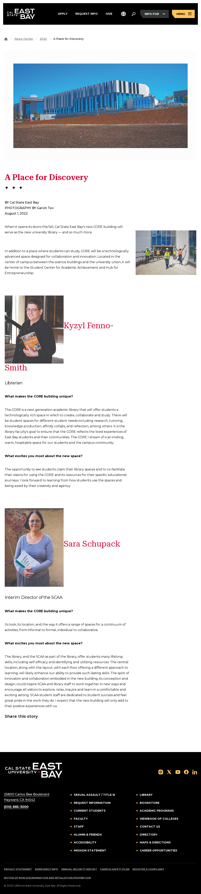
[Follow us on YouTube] (177, 772)
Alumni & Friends (88, 834)
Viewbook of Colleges (159, 818)
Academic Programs (157, 810)
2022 (43, 39)
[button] (123, 14)
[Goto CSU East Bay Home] (6, 39)
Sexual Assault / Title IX (94, 795)
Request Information (92, 803)
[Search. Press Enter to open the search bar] (133, 14)
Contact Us (150, 826)
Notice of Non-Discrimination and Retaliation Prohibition (47, 877)
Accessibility (85, 842)
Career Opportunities (158, 850)
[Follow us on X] (169, 772)
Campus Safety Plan (114, 869)
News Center (23, 39)
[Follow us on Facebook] (186, 772)
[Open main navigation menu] (183, 14)
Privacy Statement (18, 869)
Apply (63, 14)
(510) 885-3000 (16, 807)
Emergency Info (46, 869)
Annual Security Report (79, 869)
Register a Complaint (148, 869)
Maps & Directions (155, 842)
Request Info (86, 14)
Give (109, 14)
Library (146, 795)
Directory (148, 834)
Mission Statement (90, 850)
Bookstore (149, 803)
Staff (79, 826)
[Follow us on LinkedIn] (194, 772)
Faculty (81, 818)
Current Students (90, 810)
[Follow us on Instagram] (160, 772)
